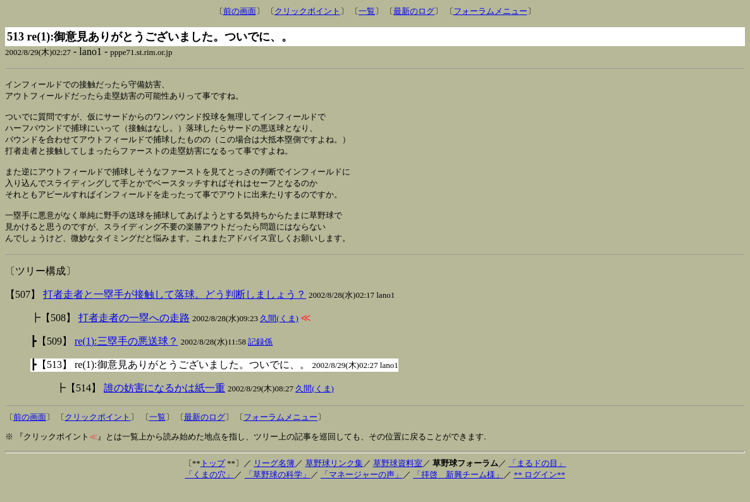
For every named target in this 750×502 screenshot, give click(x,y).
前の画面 (239, 11)
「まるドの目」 (537, 476)
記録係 (260, 355)
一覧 (367, 11)
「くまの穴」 (209, 488)
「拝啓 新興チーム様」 (458, 488)
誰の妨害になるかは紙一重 (164, 401)
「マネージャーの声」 (362, 488)
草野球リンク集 (334, 476)
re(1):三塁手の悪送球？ (126, 354)
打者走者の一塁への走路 (134, 331)
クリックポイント (307, 11)
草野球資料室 (397, 476)
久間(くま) (279, 331)
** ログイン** (539, 488)
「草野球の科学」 (277, 488)
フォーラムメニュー (490, 11)
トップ (212, 476)
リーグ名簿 (274, 476)
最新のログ (413, 11)
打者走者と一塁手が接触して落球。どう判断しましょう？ (174, 307)
